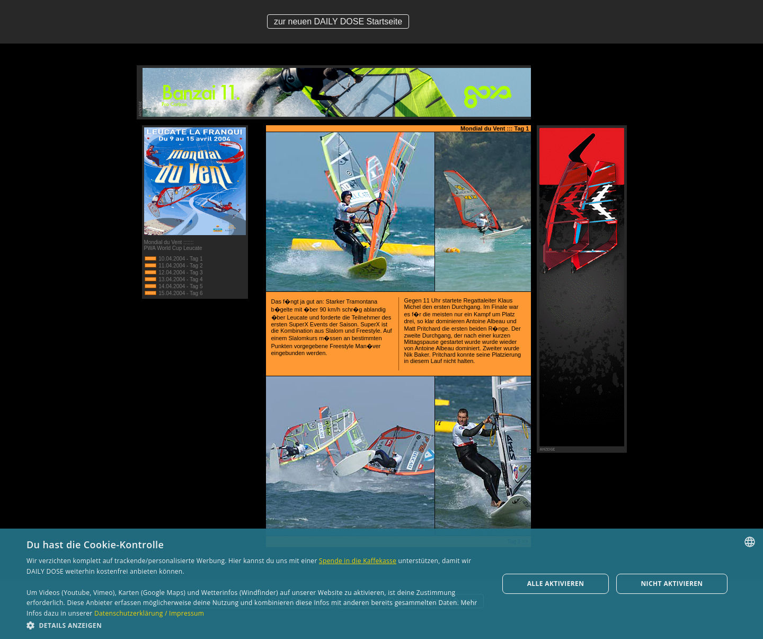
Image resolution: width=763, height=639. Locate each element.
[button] (255, 625)
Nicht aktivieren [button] (672, 583)
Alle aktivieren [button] (555, 583)
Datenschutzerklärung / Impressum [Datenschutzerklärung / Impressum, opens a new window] (149, 613)
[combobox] (749, 542)
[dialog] (381, 584)
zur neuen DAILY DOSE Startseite (338, 21)
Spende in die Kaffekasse (357, 560)
